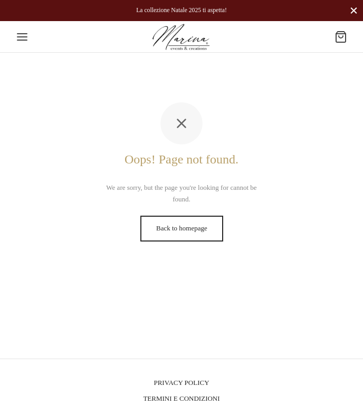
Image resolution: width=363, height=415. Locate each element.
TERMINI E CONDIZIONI (181, 398)
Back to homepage (181, 228)
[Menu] (22, 36)
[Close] (354, 10)
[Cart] (341, 37)
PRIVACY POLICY (181, 383)
